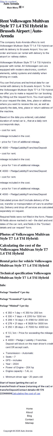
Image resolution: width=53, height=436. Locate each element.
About (29, 412)
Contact (29, 419)
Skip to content (8, 1)
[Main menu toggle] (15, 7)
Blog (29, 415)
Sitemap (29, 423)
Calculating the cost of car (26, 393)
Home (29, 408)
